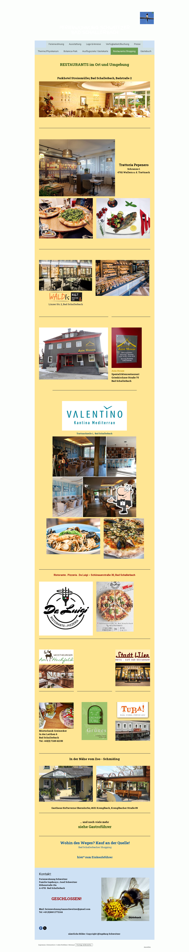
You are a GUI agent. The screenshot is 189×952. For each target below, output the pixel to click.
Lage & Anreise (93, 44)
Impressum (42, 945)
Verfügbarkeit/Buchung (117, 44)
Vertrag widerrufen (83, 945)
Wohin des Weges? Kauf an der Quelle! (95, 842)
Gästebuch (145, 51)
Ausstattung (75, 44)
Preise (137, 44)
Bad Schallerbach (103, 433)
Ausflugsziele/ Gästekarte (95, 51)
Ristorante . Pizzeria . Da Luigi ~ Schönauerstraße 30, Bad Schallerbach (94, 574)
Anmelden (147, 947)
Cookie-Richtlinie (61, 945)
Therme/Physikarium (48, 51)
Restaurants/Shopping (124, 51)
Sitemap (71, 945)
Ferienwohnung (56, 44)
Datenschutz (51, 945)
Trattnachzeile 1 (85, 433)
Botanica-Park (70, 51)
